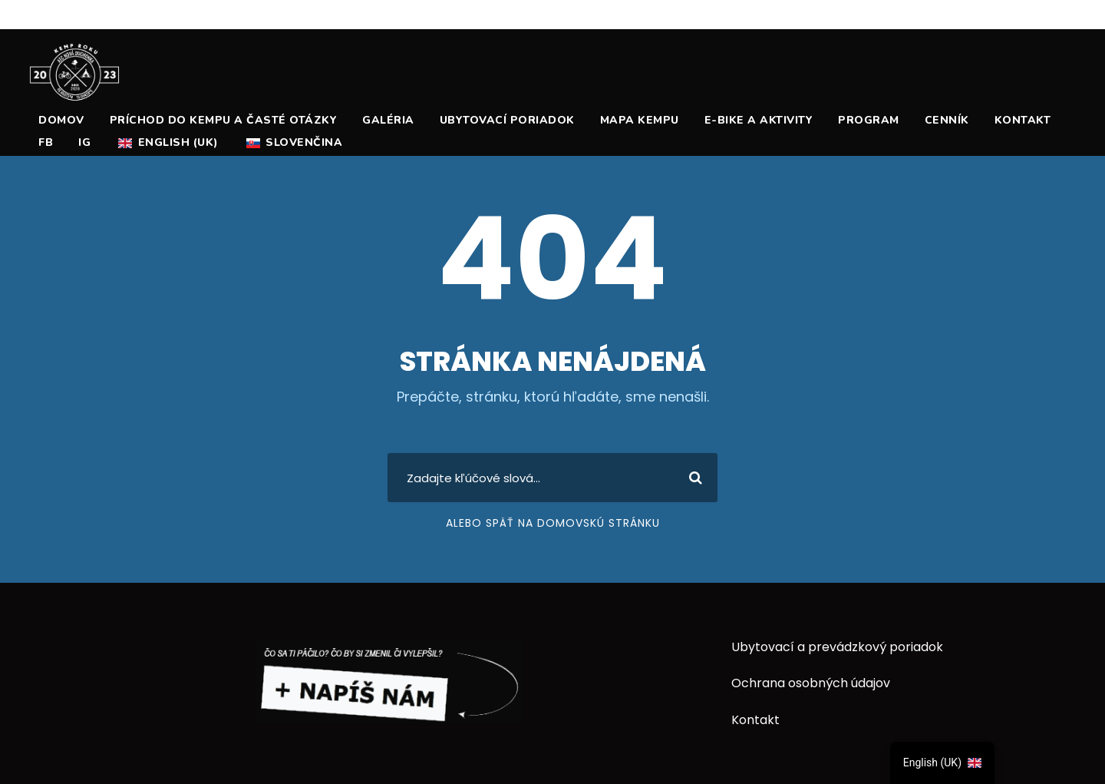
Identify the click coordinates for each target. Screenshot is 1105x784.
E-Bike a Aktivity (758, 120)
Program (868, 120)
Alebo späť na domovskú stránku (553, 523)
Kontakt (1023, 120)
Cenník (947, 120)
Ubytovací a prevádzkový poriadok (837, 647)
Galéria (388, 120)
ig (84, 142)
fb (45, 142)
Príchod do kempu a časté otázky (224, 120)
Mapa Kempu (639, 120)
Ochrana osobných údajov (810, 683)
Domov (61, 120)
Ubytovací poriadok (507, 120)
